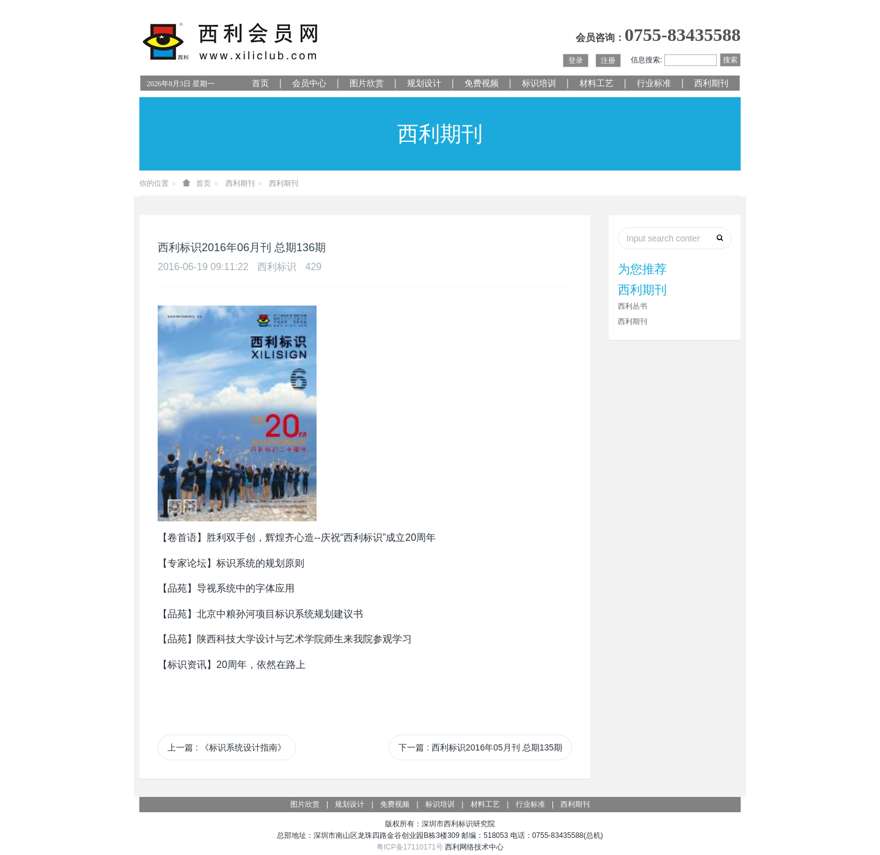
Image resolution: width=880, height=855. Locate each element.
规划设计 (424, 83)
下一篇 (480, 747)
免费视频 (481, 83)
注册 (608, 60)
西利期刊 (711, 83)
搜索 (730, 60)
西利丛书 (632, 306)
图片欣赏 (367, 83)
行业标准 (654, 83)
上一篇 (226, 747)
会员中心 (309, 83)
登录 (575, 60)
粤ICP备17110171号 (409, 847)
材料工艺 (596, 83)
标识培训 (539, 83)
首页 (260, 83)
